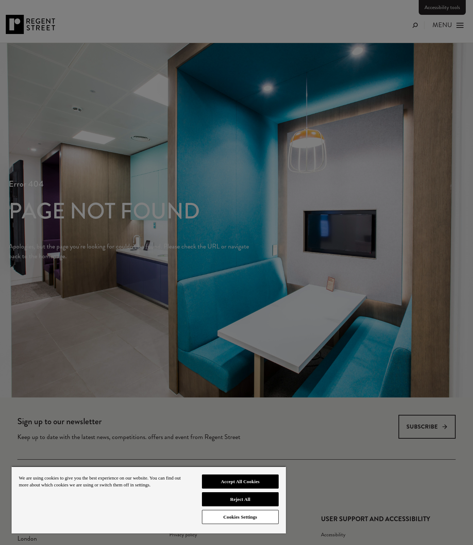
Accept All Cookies (240, 481)
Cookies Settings (240, 517)
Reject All (240, 499)
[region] (149, 499)
